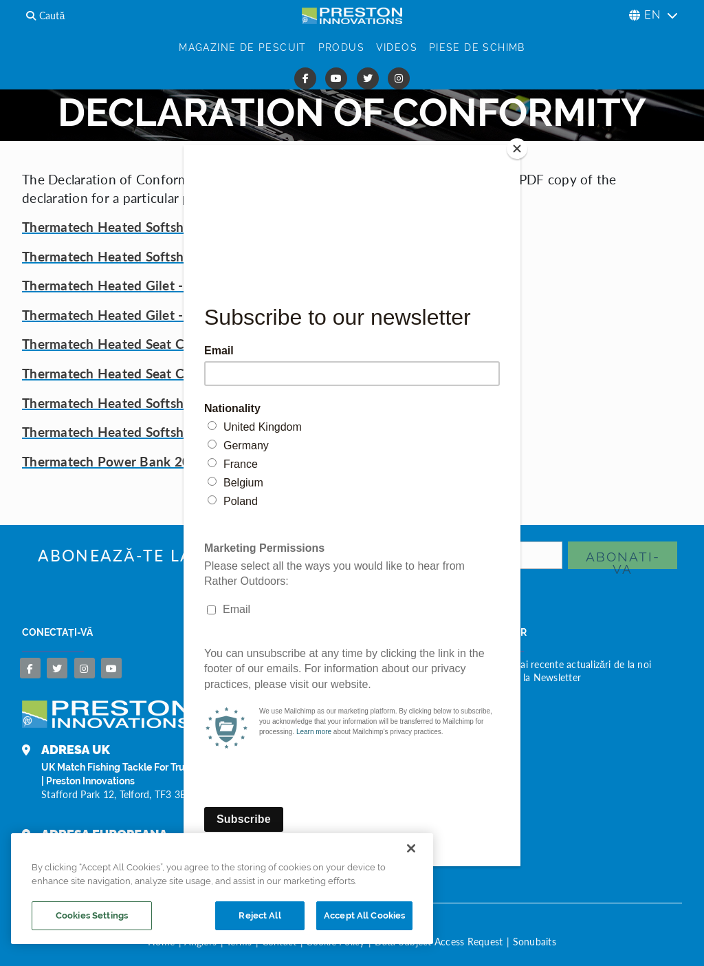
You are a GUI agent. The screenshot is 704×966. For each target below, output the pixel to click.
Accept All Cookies (364, 915)
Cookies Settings (92, 915)
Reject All (259, 915)
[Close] (517, 148)
